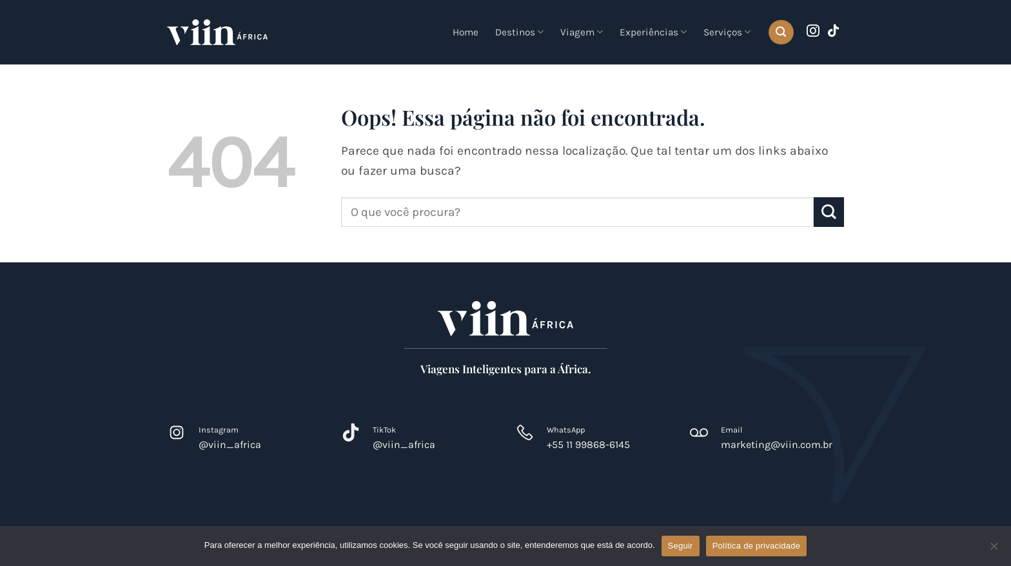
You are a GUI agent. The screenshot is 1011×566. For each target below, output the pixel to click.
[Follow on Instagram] (813, 31)
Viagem (581, 32)
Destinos (519, 32)
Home (465, 32)
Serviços (727, 32)
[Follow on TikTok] (833, 31)
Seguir (680, 546)
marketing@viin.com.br (776, 444)
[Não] (993, 550)
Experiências (653, 32)
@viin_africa (230, 444)
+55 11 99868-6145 (588, 444)
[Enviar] (829, 212)
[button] (781, 32)
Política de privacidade (756, 546)
